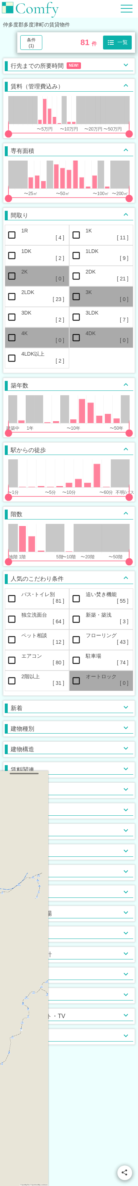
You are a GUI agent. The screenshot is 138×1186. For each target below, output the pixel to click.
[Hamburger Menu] (126, 8)
